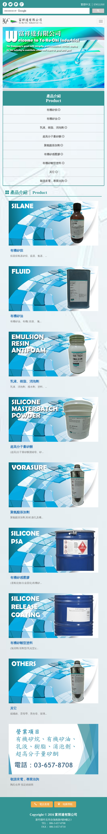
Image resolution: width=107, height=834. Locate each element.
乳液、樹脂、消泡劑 (24, 381)
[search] (45, 11)
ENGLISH (99, 4)
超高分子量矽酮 (21, 447)
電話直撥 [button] (43, 804)
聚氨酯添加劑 (19, 512)
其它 (13, 708)
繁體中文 (86, 4)
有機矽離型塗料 (21, 643)
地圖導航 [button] (66, 804)
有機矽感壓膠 (19, 577)
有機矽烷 (16, 250)
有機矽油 (16, 316)
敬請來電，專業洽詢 (24, 779)
